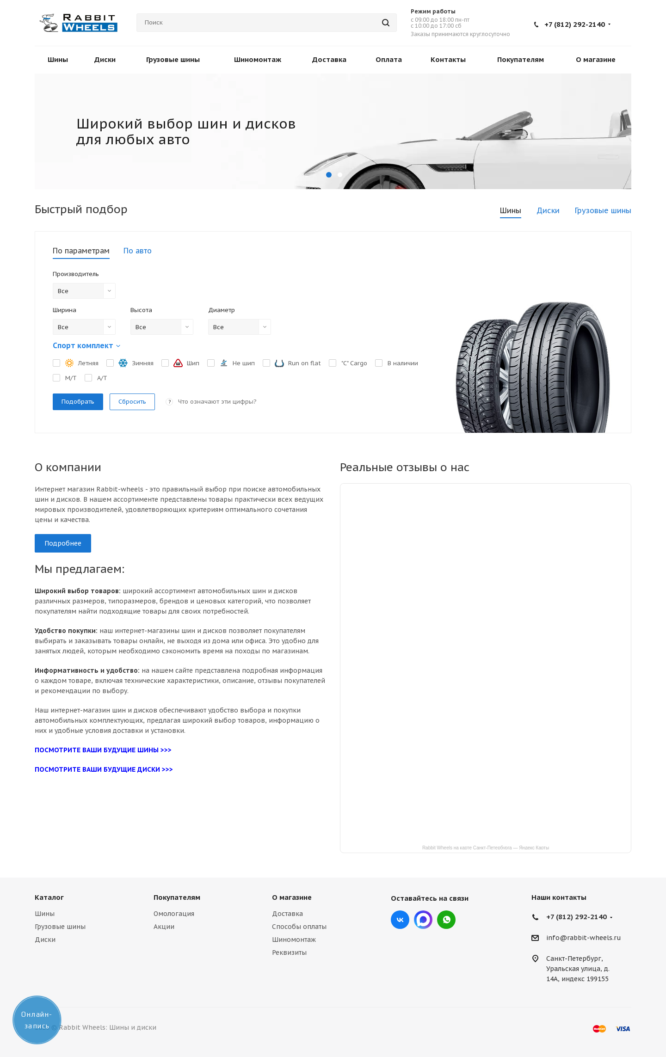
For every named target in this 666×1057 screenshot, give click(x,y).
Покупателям (177, 897)
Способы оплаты (299, 926)
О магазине (292, 897)
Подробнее (62, 543)
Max (423, 919)
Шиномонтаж (294, 939)
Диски (45, 939)
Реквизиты (289, 952)
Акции (164, 926)
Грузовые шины (60, 926)
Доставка (287, 914)
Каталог (49, 897)
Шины (45, 914)
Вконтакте (400, 919)
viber (446, 919)
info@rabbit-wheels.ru (583, 938)
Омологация (174, 914)
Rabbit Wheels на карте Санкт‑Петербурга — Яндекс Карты (485, 847)
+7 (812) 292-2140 (574, 24)
